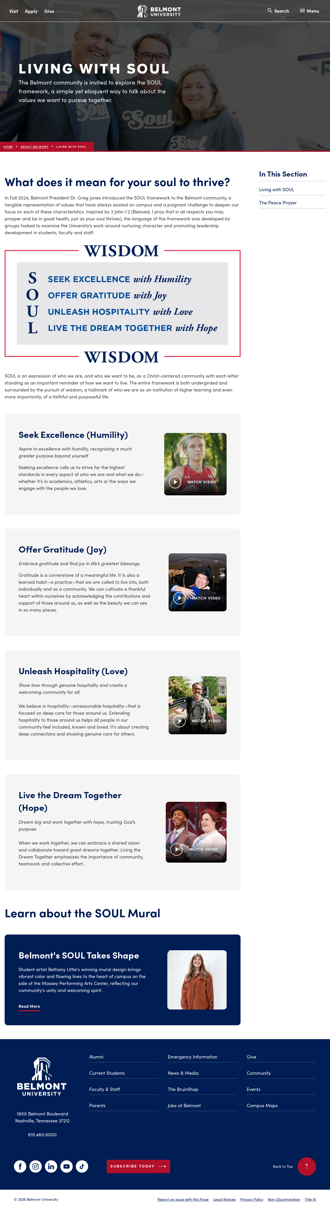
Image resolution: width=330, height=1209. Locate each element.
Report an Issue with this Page (183, 1199)
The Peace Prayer (278, 202)
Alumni (96, 1056)
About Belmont (35, 147)
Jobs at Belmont (184, 1105)
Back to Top (294, 1166)
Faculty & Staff (104, 1089)
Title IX (310, 1199)
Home (8, 147)
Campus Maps (262, 1105)
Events (253, 1089)
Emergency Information (192, 1056)
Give (49, 11)
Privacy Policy (251, 1199)
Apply (31, 11)
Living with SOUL (276, 189)
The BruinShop (183, 1089)
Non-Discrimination (284, 1199)
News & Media (183, 1073)
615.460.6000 (42, 1134)
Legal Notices (224, 1199)
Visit (13, 11)
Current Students (107, 1073)
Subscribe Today (139, 1166)
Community (259, 1073)
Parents (97, 1105)
